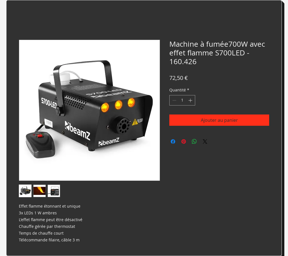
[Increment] (190, 100)
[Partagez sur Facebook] (173, 141)
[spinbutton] (182, 100)
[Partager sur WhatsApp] (194, 141)
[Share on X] (205, 141)
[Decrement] (173, 100)
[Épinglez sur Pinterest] (183, 141)
